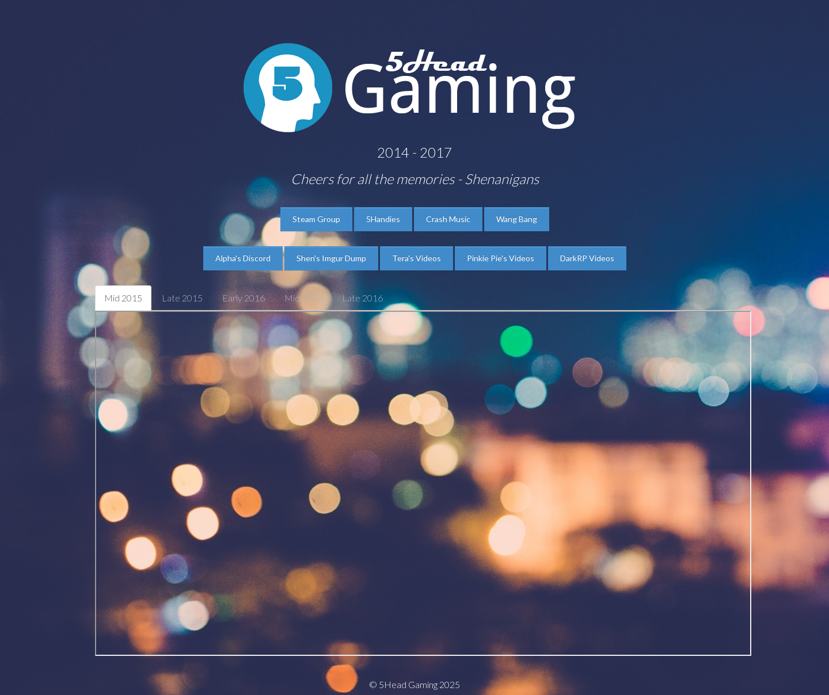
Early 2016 (243, 297)
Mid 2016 (303, 297)
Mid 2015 (123, 297)
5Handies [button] (383, 219)
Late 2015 (182, 297)
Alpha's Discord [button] (243, 258)
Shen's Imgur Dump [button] (331, 258)
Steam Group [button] (316, 219)
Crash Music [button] (448, 219)
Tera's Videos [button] (416, 258)
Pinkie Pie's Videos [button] (500, 258)
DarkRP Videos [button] (587, 258)
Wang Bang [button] (516, 219)
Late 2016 (362, 297)
